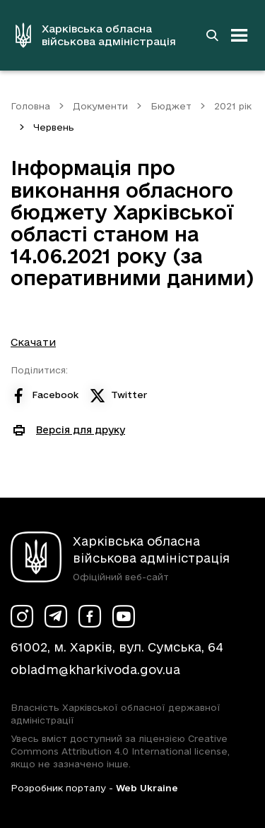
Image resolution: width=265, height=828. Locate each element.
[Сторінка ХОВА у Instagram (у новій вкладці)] (22, 616)
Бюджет (171, 106)
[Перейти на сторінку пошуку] (212, 35)
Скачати (33, 342)
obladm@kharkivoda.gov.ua (95, 669)
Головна (30, 106)
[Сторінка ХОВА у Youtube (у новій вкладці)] (123, 616)
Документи (100, 106)
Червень (53, 127)
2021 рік (233, 106)
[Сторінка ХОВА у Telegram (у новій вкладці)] (56, 616)
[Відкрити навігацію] (239, 35)
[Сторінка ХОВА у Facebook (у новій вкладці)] (89, 616)
